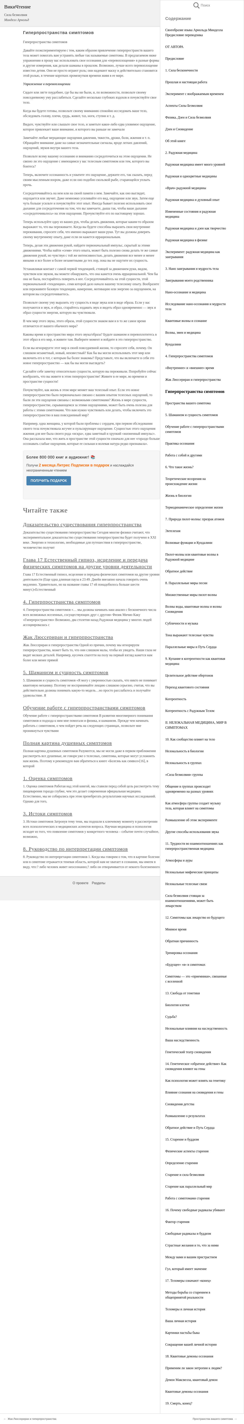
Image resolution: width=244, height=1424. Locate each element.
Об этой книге (175, 141)
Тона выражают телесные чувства (189, 635)
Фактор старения (177, 1222)
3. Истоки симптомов (47, 813)
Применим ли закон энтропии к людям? (193, 1368)
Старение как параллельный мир (188, 1186)
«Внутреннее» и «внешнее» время (189, 368)
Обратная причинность (181, 941)
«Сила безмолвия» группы (184, 774)
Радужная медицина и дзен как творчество (195, 228)
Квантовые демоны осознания (186, 1391)
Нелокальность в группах (183, 763)
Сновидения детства (179, 1104)
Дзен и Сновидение (179, 129)
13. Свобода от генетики (182, 993)
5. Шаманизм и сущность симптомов (191, 415)
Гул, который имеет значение (186, 1269)
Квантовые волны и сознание (186, 321)
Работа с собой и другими (183, 455)
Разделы (98, 883)
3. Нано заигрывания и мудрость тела (192, 268)
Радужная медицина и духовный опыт (192, 200)
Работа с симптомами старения (187, 1198)
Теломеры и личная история (185, 1309)
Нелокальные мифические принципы (191, 872)
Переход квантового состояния (187, 687)
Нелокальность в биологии (184, 751)
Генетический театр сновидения (188, 1052)
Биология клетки (177, 1005)
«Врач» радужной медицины (185, 188)
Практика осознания (179, 443)
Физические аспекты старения (187, 1151)
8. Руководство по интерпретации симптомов (75, 849)
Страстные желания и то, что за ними (192, 1245)
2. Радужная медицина (181, 152)
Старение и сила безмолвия (184, 1174)
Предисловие (174, 58)
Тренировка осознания (181, 953)
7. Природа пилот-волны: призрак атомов (194, 519)
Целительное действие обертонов (189, 675)
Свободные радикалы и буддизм (188, 1233)
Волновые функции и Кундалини (188, 542)
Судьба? (171, 1016)
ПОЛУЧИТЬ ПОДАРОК (49, 480)
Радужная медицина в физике (186, 240)
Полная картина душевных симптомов (67, 743)
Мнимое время (175, 929)
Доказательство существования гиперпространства (82, 524)
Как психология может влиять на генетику (195, 1080)
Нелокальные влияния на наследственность (196, 1028)
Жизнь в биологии (178, 495)
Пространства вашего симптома (188, 403)
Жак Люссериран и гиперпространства (193, 379)
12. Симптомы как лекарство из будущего (194, 917)
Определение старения (181, 1163)
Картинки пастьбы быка (182, 1332)
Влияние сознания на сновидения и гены (194, 1092)
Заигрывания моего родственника (189, 280)
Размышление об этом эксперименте (191, 820)
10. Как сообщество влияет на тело (190, 739)
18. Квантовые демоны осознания (189, 1356)
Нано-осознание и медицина (185, 292)
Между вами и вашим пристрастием (191, 1257)
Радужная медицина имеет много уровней (195, 164)
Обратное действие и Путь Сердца (189, 1127)
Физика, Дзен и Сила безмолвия (188, 117)
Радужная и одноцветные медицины (191, 176)
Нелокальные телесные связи (186, 884)
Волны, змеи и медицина (183, 332)
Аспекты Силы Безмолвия (183, 105)
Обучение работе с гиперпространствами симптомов (84, 707)
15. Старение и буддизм (182, 1139)
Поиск (201, 5)
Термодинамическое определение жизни (194, 507)
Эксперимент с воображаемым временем (194, 94)
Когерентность (175, 699)
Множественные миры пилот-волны (191, 595)
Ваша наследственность (182, 1040)
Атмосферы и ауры (178, 860)
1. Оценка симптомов (48, 778)
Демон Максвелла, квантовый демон (191, 1380)
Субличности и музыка (181, 623)
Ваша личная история (180, 1321)
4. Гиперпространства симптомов (189, 356)
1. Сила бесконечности (181, 70)
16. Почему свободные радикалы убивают (195, 1210)
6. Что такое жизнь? (179, 467)
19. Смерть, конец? (178, 1403)
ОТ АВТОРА (174, 47)
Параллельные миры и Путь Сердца (190, 647)
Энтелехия (172, 531)
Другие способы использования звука (192, 832)
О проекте (80, 883)
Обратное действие (179, 571)
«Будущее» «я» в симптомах (185, 964)
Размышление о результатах (185, 1116)
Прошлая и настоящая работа (186, 82)
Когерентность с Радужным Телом (189, 711)
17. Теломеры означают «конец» (188, 1280)
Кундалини (173, 344)
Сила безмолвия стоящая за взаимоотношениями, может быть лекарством (189, 901)
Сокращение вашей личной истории (191, 1344)
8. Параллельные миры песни (186, 583)
